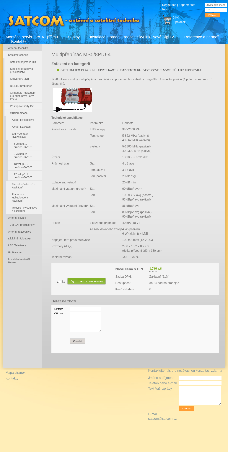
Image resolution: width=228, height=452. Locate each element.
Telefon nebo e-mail (162, 383)
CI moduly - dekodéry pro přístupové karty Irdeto (22, 96)
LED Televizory (17, 245)
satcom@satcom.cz (162, 418)
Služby (74, 37)
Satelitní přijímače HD (23, 61)
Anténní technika (18, 48)
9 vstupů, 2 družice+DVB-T (23, 155)
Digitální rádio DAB (19, 238)
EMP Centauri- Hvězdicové (139, 70)
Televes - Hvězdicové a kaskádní (24, 209)
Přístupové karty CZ (22, 106)
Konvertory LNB (19, 78)
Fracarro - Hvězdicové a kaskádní (20, 197)
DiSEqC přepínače (21, 85)
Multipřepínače (103, 70)
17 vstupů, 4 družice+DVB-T (23, 176)
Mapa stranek (15, 372)
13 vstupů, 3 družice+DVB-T (23, 165)
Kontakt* (58, 309)
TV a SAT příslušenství (21, 224)
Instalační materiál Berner (19, 261)
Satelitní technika (74, 70)
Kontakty (18, 41)
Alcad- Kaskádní (21, 126)
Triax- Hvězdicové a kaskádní (23, 186)
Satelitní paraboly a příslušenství (21, 70)
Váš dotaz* (60, 313)
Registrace (169, 4)
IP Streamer (15, 252)
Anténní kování (17, 217)
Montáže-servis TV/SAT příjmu (32, 37)
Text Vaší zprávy (160, 388)
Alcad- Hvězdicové (23, 119)
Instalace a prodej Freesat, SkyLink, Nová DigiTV (132, 37)
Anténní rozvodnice (19, 231)
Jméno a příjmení (160, 378)
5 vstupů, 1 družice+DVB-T (182, 70)
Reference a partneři (201, 37)
